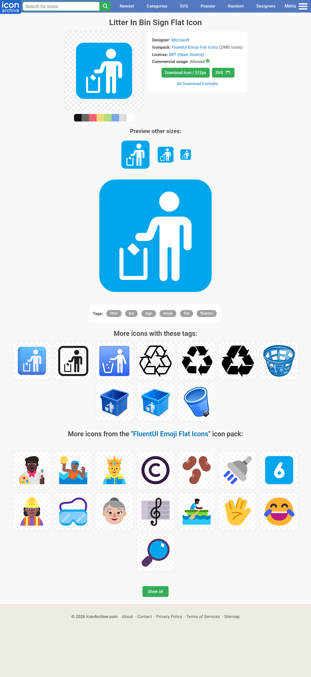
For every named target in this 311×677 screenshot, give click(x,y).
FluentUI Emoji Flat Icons (195, 47)
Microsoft (180, 39)
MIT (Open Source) (186, 54)
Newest (127, 6)
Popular (208, 6)
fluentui (206, 313)
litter (114, 313)
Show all (155, 591)
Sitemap (232, 616)
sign (148, 313)
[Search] (105, 6)
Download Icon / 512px (185, 72)
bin (131, 313)
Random (236, 6)
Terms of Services (203, 616)
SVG (184, 6)
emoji (168, 313)
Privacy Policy (169, 616)
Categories (157, 6)
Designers (265, 6)
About (127, 616)
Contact (144, 616)
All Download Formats (197, 83)
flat (186, 313)
